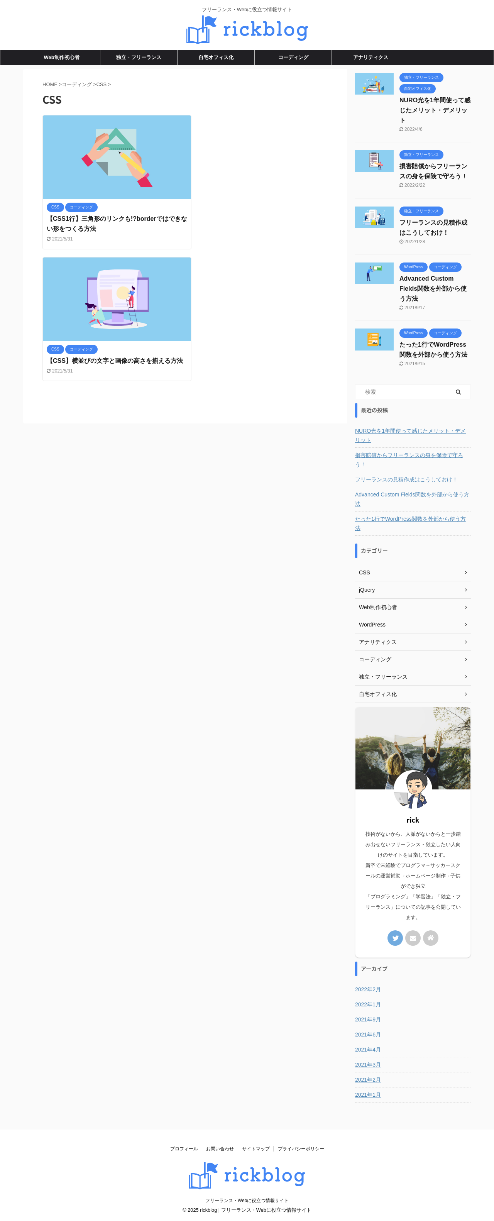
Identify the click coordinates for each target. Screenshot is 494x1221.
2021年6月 (368, 1034)
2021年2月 (368, 1080)
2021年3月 (368, 1065)
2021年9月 (368, 1019)
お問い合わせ (220, 1149)
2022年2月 (368, 989)
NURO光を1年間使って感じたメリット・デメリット (434, 110)
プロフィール (184, 1149)
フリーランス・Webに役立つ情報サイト (247, 1200)
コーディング (293, 57)
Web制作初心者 (61, 57)
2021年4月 (368, 1050)
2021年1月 (368, 1095)
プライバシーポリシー (301, 1149)
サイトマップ (256, 1149)
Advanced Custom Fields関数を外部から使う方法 (433, 288)
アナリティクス (370, 57)
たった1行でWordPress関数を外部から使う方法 (410, 523)
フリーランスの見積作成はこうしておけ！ (406, 479)
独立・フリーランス (138, 57)
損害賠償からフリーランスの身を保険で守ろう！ (409, 459)
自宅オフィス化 (215, 57)
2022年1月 (368, 1004)
